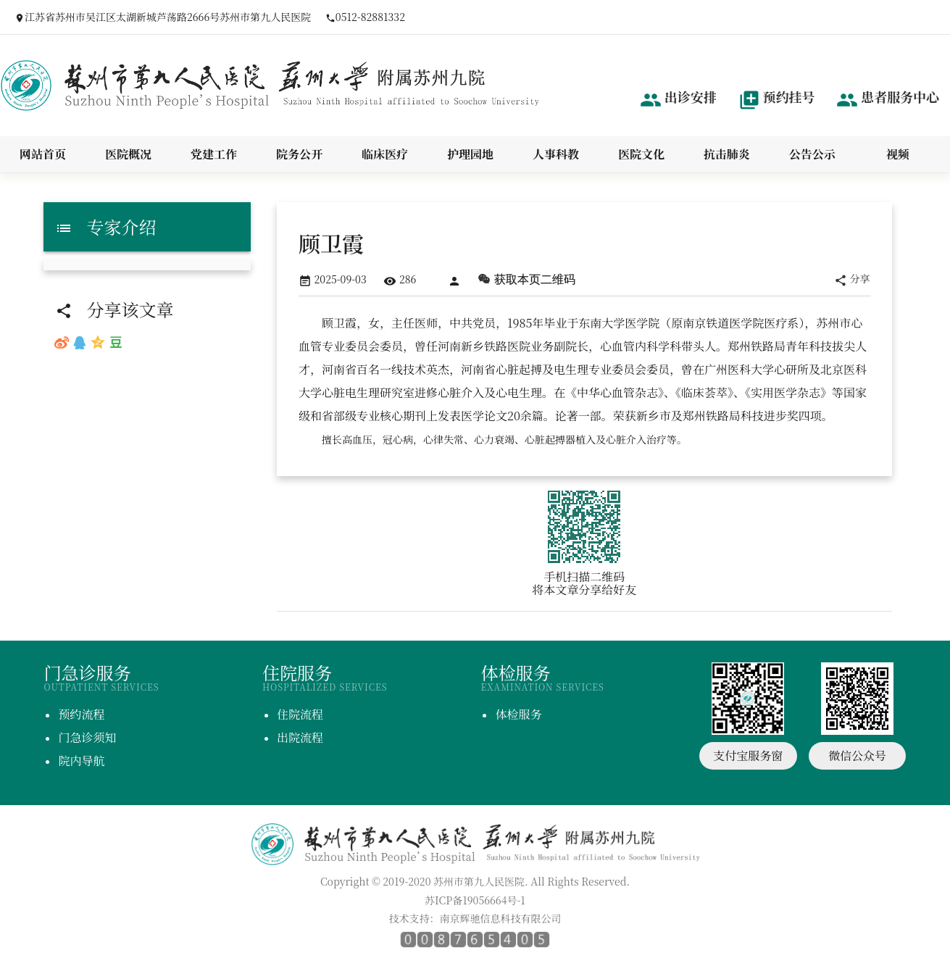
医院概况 (128, 154)
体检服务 (518, 714)
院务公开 (299, 154)
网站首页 (43, 154)
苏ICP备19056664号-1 (475, 900)
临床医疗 (385, 154)
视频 (897, 154)
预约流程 (81, 714)
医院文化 (641, 154)
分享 (852, 279)
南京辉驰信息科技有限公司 (501, 918)
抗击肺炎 (727, 154)
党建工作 (214, 154)
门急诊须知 (87, 737)
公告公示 (812, 154)
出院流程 (300, 737)
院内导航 (81, 760)
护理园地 (470, 154)
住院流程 (300, 714)
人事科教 (556, 154)
